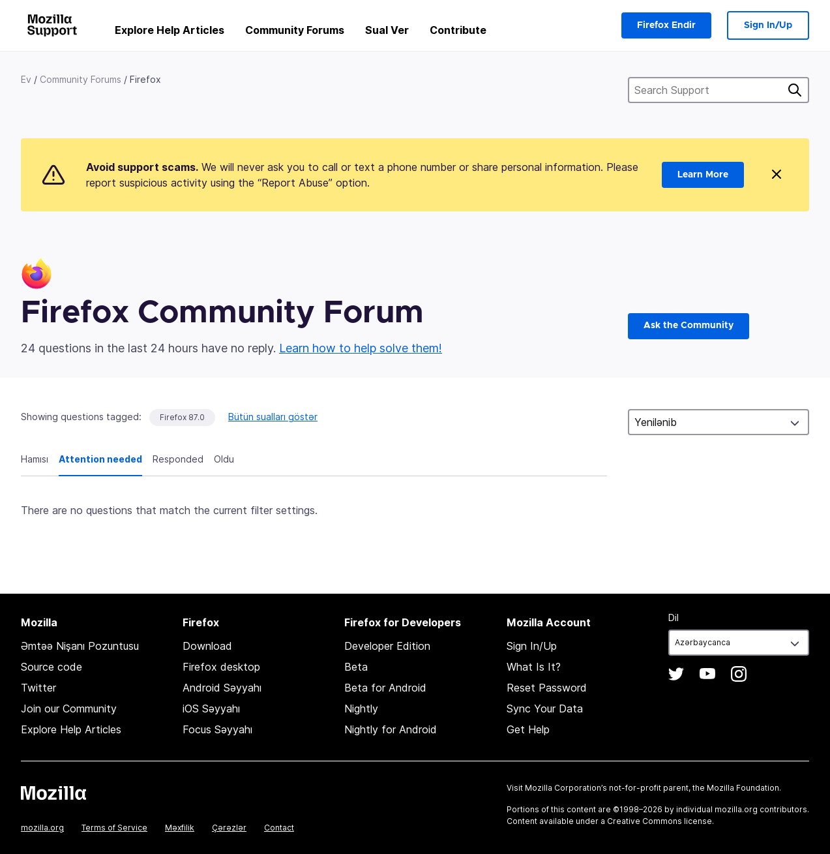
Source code (51, 666)
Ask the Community (689, 325)
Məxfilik (179, 827)
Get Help (528, 729)
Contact (279, 827)
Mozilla (53, 792)
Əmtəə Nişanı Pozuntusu (80, 645)
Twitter (38, 687)
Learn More (702, 174)
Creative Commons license (659, 821)
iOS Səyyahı (211, 708)
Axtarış (794, 90)
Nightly (361, 708)
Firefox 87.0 (182, 417)
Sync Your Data (545, 708)
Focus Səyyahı (217, 729)
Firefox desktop (221, 666)
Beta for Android (385, 687)
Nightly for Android (390, 729)
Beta (356, 666)
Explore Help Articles (169, 30)
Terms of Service (114, 827)
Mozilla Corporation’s (566, 788)
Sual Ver (387, 30)
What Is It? (534, 666)
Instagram (739, 674)
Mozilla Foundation (743, 788)
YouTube (707, 674)
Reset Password (547, 687)
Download (207, 645)
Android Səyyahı (222, 687)
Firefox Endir (666, 25)
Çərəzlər (229, 827)
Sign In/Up (768, 25)
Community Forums (294, 30)
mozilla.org (42, 827)
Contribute (458, 30)
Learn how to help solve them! (360, 348)
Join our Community (69, 708)
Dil (673, 617)
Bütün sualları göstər (273, 416)
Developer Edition (387, 645)
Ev (26, 79)
